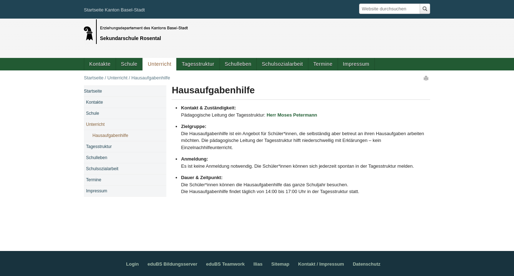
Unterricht (159, 64)
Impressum (356, 64)
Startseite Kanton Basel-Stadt (114, 10)
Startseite (94, 77)
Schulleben (238, 64)
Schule (129, 64)
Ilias (257, 264)
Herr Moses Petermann (292, 115)
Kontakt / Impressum (321, 264)
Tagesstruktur (198, 64)
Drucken (426, 78)
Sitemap (280, 264)
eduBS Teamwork (225, 264)
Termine (323, 64)
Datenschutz (366, 264)
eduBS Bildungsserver (172, 264)
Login (132, 264)
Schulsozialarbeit (282, 64)
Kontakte (100, 64)
